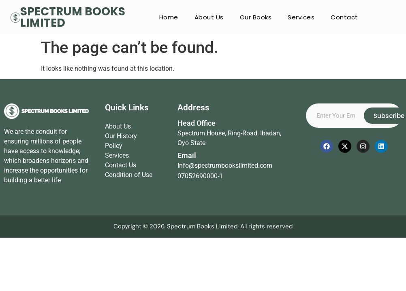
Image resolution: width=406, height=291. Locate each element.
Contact (344, 17)
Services (301, 17)
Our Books (256, 17)
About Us (209, 17)
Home (168, 17)
